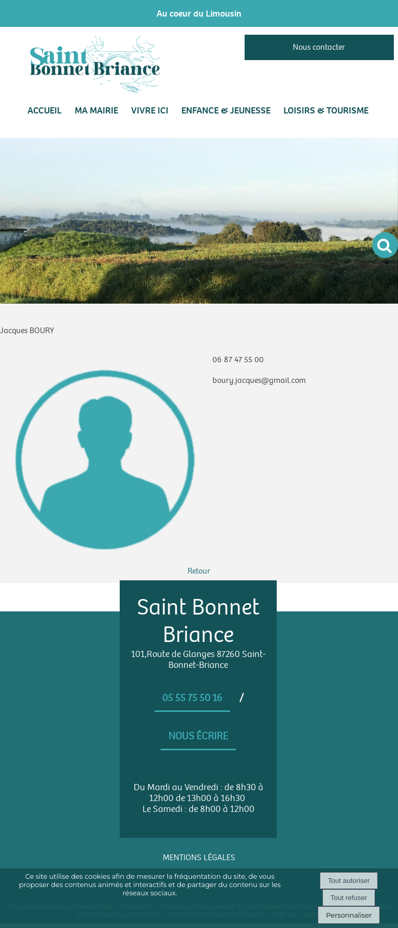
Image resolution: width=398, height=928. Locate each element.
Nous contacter (319, 47)
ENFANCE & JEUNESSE (226, 110)
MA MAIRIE (96, 110)
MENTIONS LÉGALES (199, 858)
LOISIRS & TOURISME (325, 110)
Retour (199, 571)
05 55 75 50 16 (192, 698)
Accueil (44, 110)
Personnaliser (349, 915)
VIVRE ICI (149, 110)
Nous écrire (198, 736)
